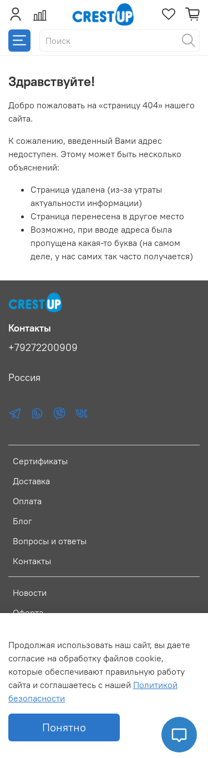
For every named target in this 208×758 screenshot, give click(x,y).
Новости (30, 592)
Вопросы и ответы (50, 540)
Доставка (31, 480)
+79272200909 (43, 348)
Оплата (27, 500)
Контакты (32, 560)
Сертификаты (40, 460)
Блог (22, 520)
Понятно (64, 727)
